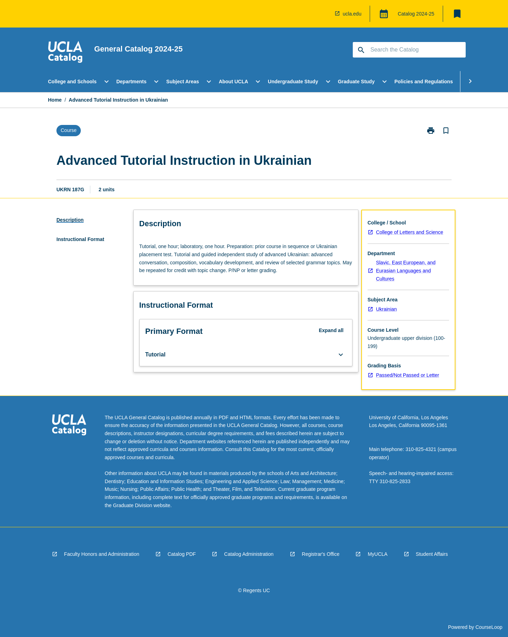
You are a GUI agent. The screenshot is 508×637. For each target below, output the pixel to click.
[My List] (457, 13)
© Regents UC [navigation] (254, 590)
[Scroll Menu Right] (470, 81)
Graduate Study (356, 81)
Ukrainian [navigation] (386, 309)
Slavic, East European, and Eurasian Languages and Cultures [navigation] (406, 270)
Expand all (331, 330)
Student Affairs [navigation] (432, 554)
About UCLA (233, 81)
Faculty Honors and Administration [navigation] (101, 554)
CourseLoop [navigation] (489, 627)
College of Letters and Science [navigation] (409, 232)
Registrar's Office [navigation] (321, 554)
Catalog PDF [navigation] (182, 554)
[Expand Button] (340, 354)
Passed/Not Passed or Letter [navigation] (407, 375)
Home (55, 100)
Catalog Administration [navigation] (248, 554)
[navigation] (65, 53)
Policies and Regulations (423, 81)
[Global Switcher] (384, 14)
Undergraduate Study (293, 81)
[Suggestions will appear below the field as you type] (409, 50)
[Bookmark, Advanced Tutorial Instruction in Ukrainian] (446, 130)
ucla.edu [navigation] (352, 14)
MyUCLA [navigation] (377, 554)
